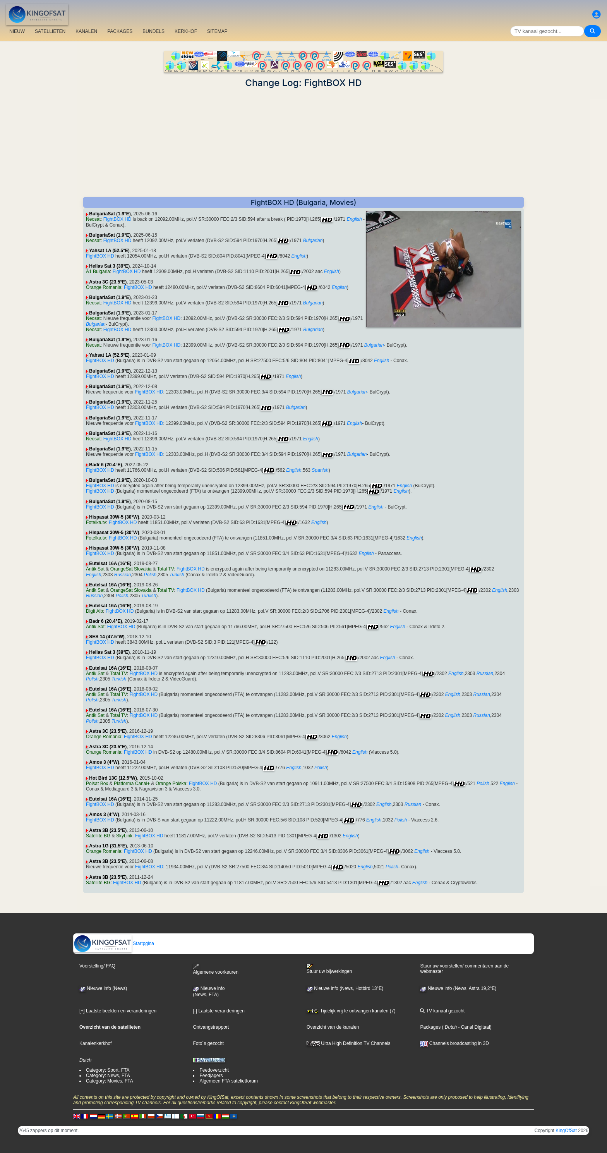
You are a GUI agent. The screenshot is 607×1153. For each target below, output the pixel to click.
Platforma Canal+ (132, 783)
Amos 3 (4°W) (104, 762)
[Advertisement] (303, 142)
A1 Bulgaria (98, 271)
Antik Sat (95, 569)
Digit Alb (94, 611)
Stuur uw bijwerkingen (329, 969)
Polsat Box (97, 783)
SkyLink (124, 836)
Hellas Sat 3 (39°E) (109, 266)
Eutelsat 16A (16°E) (110, 563)
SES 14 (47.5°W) (107, 636)
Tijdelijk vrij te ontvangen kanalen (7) (351, 1011)
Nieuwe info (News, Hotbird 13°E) (345, 988)
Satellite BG (98, 836)
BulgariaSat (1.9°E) (110, 214)
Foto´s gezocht (208, 1043)
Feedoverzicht (213, 1070)
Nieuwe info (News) (103, 988)
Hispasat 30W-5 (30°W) (114, 517)
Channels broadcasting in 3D (454, 1043)
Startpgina (114, 943)
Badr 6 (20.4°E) (105, 464)
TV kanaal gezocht (442, 1011)
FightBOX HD (117, 219)
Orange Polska (171, 783)
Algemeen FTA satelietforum (228, 1081)
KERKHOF (186, 31)
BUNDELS (153, 31)
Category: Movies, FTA (109, 1081)
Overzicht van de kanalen (333, 1027)
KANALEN (86, 31)
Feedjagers (211, 1075)
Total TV (165, 569)
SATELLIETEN (50, 31)
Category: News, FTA (108, 1075)
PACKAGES (119, 31)
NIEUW (17, 31)
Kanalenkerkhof (95, 1043)
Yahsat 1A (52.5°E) (109, 250)
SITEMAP (217, 31)
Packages (430, 1027)
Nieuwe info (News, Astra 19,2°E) (458, 988)
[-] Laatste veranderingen (218, 1011)
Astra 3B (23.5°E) (108, 830)
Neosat (93, 219)
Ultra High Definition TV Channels (349, 1043)
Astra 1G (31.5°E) (108, 846)
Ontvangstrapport (211, 1027)
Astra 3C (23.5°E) (108, 282)
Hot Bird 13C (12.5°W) (113, 778)
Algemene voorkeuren (215, 969)
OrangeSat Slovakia (131, 569)
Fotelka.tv (96, 522)
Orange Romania (103, 287)
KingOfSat (566, 1130)
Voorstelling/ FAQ (97, 966)
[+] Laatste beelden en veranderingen (117, 1011)
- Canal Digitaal (473, 1027)
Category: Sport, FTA (107, 1070)
